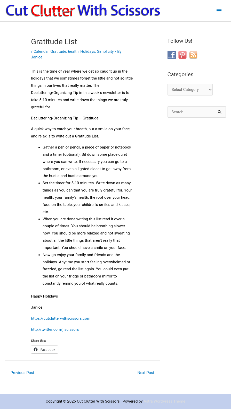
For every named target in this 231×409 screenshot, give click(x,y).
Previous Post (20, 372)
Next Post (148, 372)
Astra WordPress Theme (164, 401)
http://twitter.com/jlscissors (55, 329)
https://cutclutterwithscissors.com (60, 318)
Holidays (87, 51)
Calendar (41, 51)
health (73, 51)
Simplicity (105, 51)
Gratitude (58, 51)
